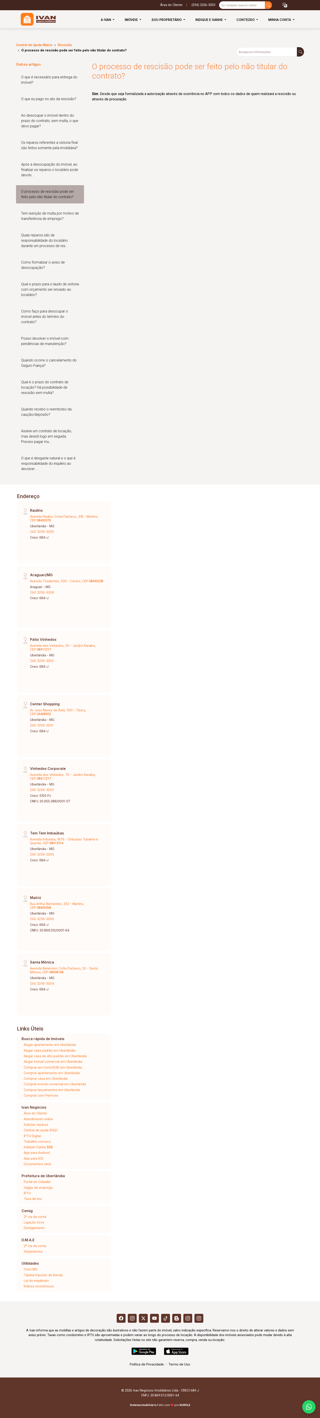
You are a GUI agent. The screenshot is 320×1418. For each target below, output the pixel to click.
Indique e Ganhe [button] (209, 20)
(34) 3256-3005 (42, 854)
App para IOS (33, 1158)
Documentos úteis (37, 1164)
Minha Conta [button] (280, 20)
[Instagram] (132, 1318)
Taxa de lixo (33, 1199)
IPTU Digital (32, 1136)
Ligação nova (34, 1222)
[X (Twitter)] (143, 1318)
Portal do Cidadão (37, 1182)
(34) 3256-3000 (42, 532)
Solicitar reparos (36, 1124)
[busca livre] (268, 5)
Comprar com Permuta (41, 1095)
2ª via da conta (35, 1217)
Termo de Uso (179, 1364)
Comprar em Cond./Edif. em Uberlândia (53, 1067)
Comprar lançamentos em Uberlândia (52, 1090)
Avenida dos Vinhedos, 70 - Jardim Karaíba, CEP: (63, 776)
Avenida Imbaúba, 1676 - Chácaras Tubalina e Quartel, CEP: (64, 841)
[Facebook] (121, 1318)
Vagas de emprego (38, 1187)
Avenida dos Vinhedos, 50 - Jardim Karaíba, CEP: (63, 647)
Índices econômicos (39, 1286)
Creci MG (31, 1269)
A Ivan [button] (106, 20)
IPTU (27, 1193)
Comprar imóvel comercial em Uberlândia (55, 1084)
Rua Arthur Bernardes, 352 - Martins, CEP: (57, 905)
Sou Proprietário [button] (167, 20)
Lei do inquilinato (36, 1280)
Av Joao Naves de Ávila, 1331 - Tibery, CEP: (58, 712)
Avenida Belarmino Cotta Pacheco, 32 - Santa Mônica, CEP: (64, 970)
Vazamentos (33, 1251)
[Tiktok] (165, 1318)
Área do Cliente (171, 5)
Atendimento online (38, 1119)
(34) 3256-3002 (42, 661)
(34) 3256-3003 (42, 790)
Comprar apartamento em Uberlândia (52, 1073)
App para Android (37, 1152)
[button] (285, 5)
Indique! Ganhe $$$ (38, 1147)
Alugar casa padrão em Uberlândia (49, 1050)
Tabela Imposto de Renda (43, 1275)
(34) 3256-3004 (42, 983)
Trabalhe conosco (37, 1141)
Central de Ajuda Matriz (34, 45)
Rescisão (65, 45)
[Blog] (176, 1318)
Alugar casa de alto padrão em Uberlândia (55, 1056)
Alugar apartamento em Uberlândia (50, 1045)
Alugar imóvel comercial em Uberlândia (53, 1061)
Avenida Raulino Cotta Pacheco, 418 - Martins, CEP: (64, 518)
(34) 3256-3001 (41, 725)
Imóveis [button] (132, 20)
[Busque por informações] (266, 52)
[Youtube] (154, 1318)
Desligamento (34, 1228)
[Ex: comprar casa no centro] (242, 5)
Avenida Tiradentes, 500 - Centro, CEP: (66, 581)
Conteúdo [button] (246, 20)
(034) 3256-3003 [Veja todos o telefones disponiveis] (203, 5)
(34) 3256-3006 (42, 592)
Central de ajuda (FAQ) (41, 1130)
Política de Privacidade (147, 1364)
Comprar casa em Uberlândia (46, 1078)
